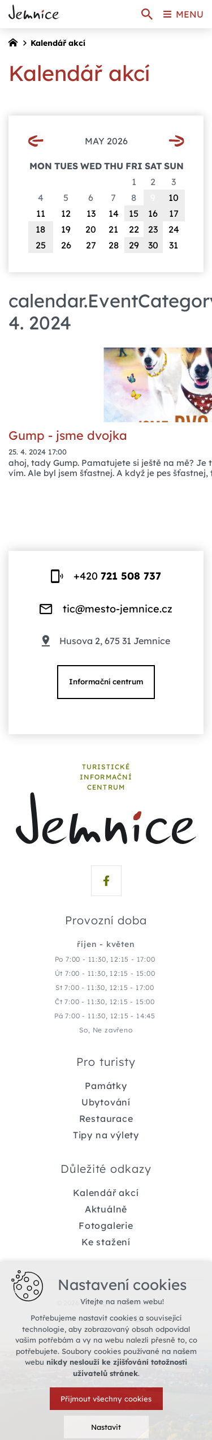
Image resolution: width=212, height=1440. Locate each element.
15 (134, 213)
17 (174, 213)
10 (173, 197)
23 (153, 229)
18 (40, 229)
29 (134, 245)
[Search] (147, 14)
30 (153, 245)
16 (153, 213)
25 (41, 245)
